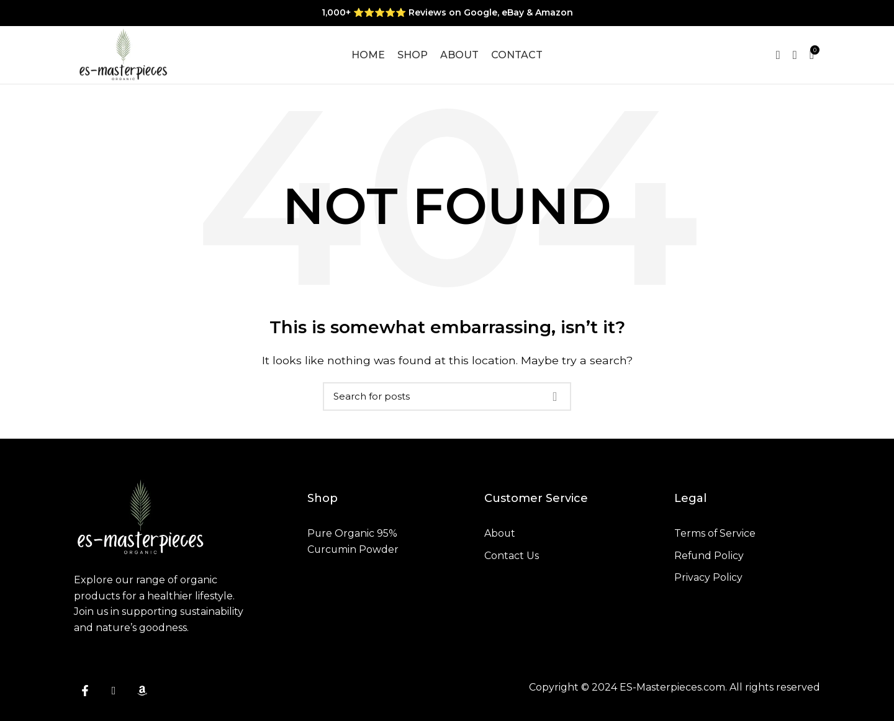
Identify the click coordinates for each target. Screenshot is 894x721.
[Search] (447, 400)
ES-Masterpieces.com (672, 691)
